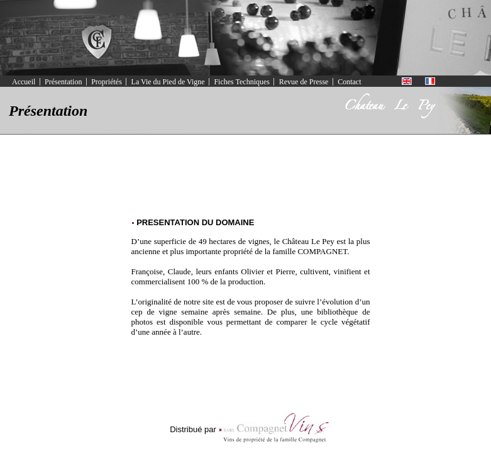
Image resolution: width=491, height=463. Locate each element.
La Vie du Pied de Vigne (168, 81)
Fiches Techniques (242, 81)
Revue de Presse (304, 81)
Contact (349, 81)
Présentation (63, 81)
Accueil (23, 81)
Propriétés (106, 81)
